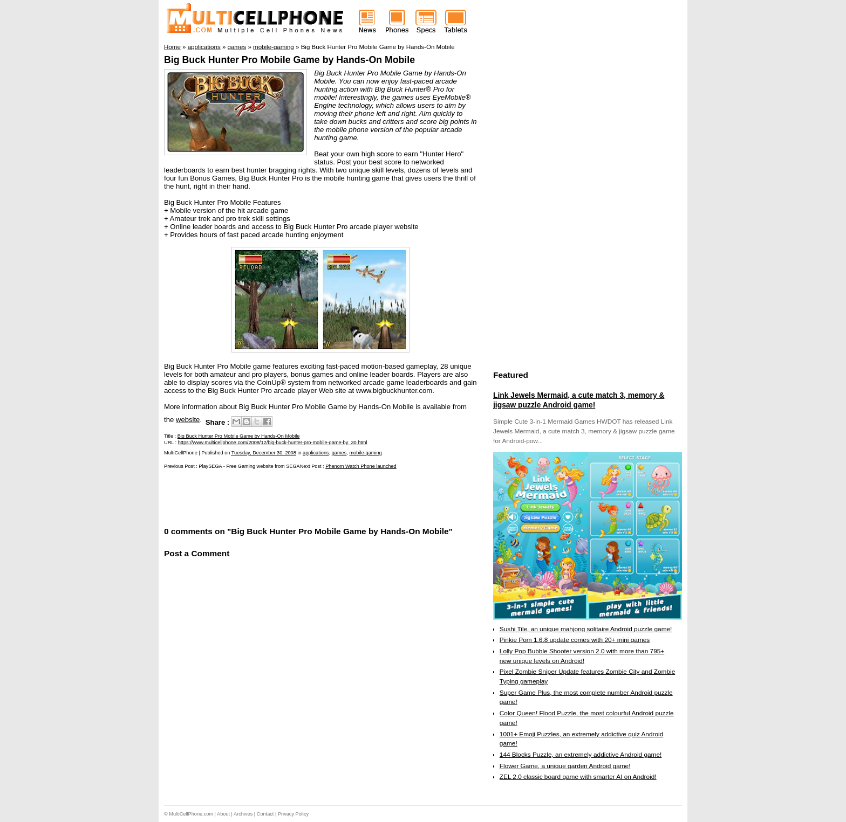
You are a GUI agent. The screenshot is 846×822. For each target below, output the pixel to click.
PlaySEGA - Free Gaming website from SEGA (249, 466)
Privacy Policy (293, 814)
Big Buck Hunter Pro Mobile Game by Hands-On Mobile (289, 59)
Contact (265, 814)
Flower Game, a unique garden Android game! (565, 766)
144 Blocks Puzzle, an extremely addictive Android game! (580, 754)
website (188, 420)
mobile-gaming (365, 452)
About (223, 814)
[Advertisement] (290, 497)
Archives (243, 814)
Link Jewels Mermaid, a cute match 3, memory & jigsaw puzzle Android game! (578, 400)
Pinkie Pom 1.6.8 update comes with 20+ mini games (575, 640)
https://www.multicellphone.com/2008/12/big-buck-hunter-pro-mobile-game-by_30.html (272, 442)
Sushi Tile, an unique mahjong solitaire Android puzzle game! (586, 629)
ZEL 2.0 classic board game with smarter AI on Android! (578, 776)
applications (316, 452)
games (339, 452)
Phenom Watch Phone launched (360, 466)
